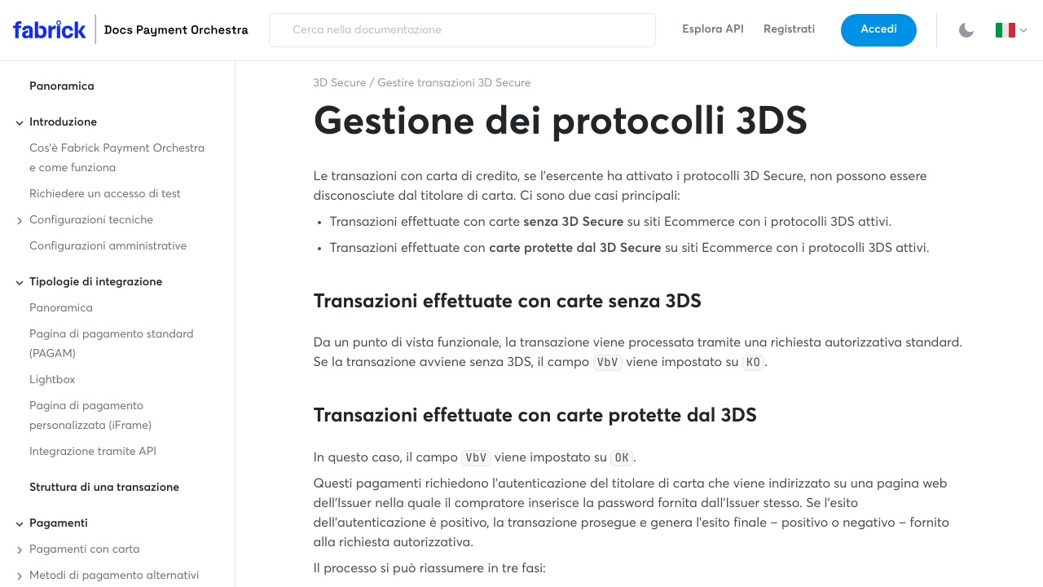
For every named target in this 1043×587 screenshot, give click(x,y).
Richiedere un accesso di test (105, 195)
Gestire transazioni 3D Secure (453, 84)
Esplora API (713, 30)
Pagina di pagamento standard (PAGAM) (111, 344)
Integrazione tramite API (92, 452)
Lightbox (52, 380)
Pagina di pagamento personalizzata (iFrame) (90, 416)
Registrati (789, 30)
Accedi (878, 30)
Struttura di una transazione (104, 488)
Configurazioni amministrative (108, 247)
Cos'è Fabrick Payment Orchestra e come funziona (117, 158)
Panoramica (62, 87)
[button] (1013, 30)
